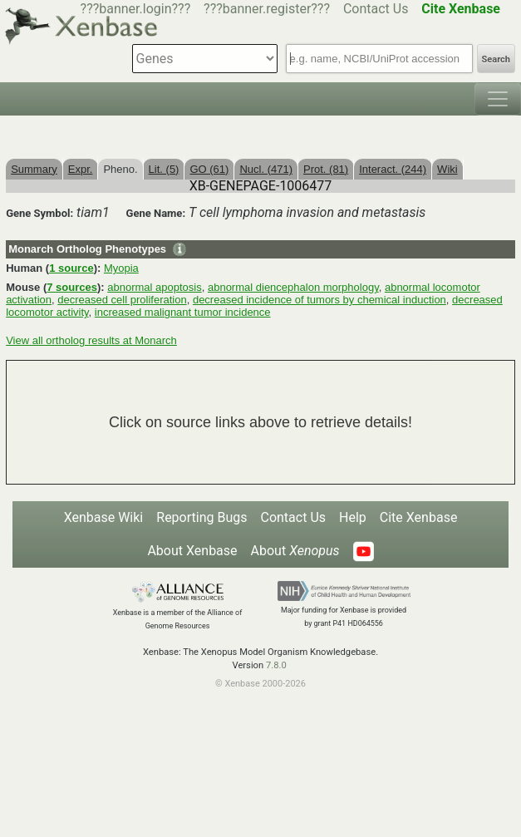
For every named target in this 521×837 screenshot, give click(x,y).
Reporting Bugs (201, 517)
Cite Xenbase (419, 517)
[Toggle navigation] (497, 99)
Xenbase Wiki (104, 517)
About (295, 551)
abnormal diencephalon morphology (293, 287)
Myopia (121, 268)
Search (496, 59)
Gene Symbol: (39, 213)
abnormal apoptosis (154, 287)
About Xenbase (192, 551)
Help (352, 517)
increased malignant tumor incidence (183, 312)
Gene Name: (156, 213)
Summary (34, 169)
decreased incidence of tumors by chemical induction (319, 299)
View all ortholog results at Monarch (91, 340)
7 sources (72, 287)
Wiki (447, 169)
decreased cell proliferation (121, 299)
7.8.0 (276, 665)
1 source (71, 268)
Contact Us (376, 9)
